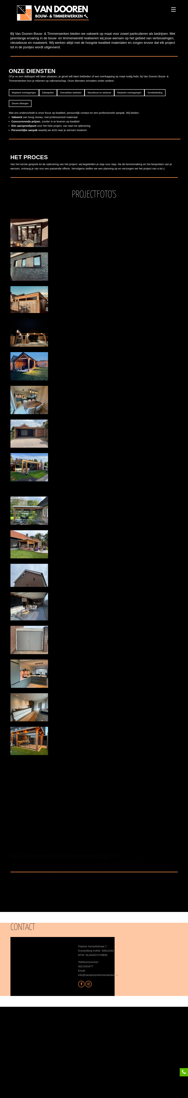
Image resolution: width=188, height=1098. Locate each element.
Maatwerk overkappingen (24, 181)
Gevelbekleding (155, 181)
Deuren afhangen (20, 191)
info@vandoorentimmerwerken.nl (98, 1066)
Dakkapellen (48, 181)
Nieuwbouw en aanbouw (99, 181)
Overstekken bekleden (70, 181)
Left (121, 92)
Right (137, 92)
